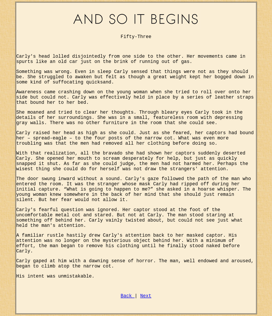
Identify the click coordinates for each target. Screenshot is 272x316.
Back (128, 296)
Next (145, 296)
